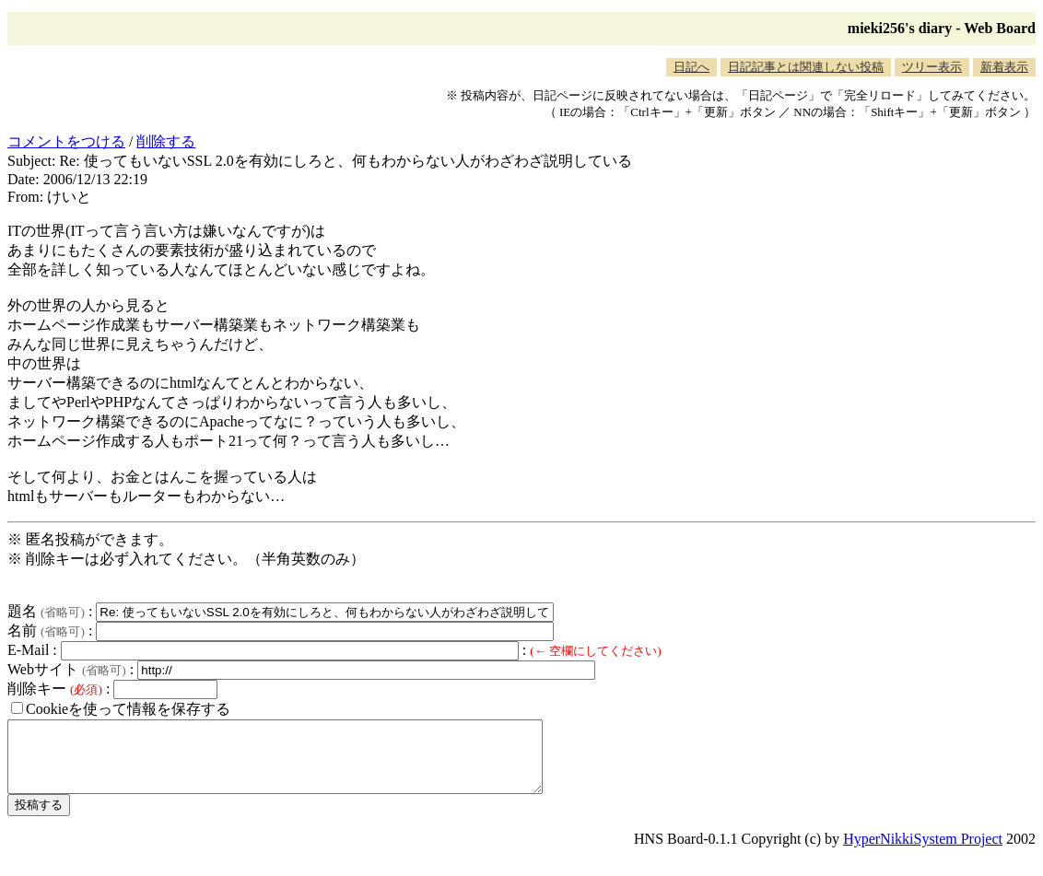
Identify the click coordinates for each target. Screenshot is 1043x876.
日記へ (691, 67)
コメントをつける (66, 141)
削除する (165, 141)
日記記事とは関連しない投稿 (806, 67)
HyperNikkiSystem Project (922, 852)
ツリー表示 (932, 67)
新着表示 (1004, 67)
